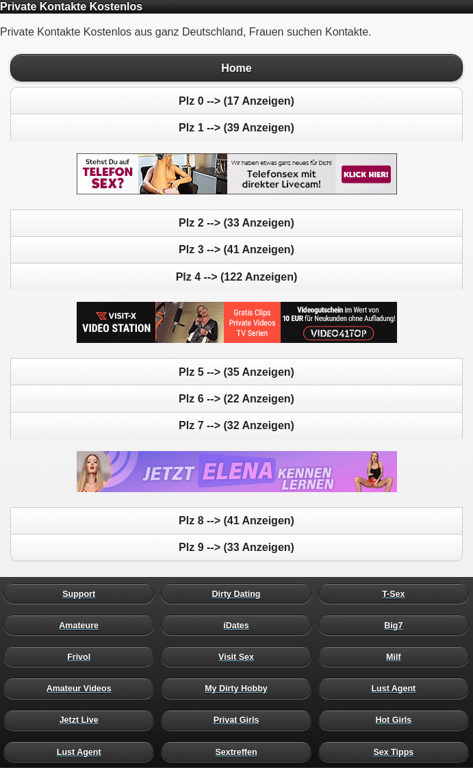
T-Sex (397, 593)
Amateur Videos (82, 688)
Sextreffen (239, 751)
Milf (397, 657)
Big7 (397, 625)
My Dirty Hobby (239, 688)
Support (82, 593)
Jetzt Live (82, 720)
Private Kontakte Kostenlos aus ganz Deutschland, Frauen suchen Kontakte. (236, 384)
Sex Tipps (397, 751)
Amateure (82, 625)
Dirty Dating (239, 593)
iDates (239, 625)
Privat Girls (239, 720)
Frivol (82, 657)
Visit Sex (239, 657)
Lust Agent (397, 688)
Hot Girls (397, 720)
